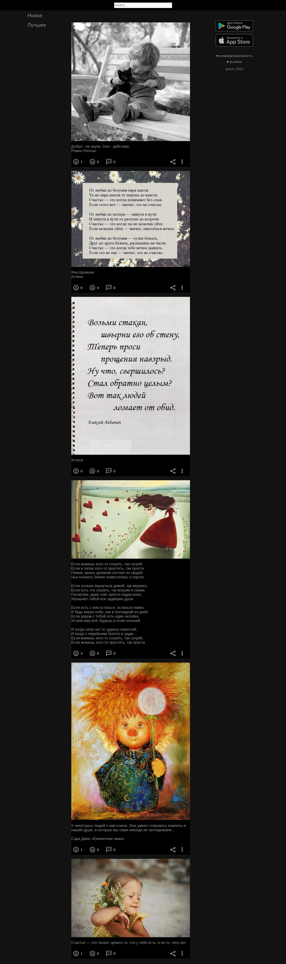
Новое (35, 15)
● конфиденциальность (234, 55)
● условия (234, 61)
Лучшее (36, 25)
